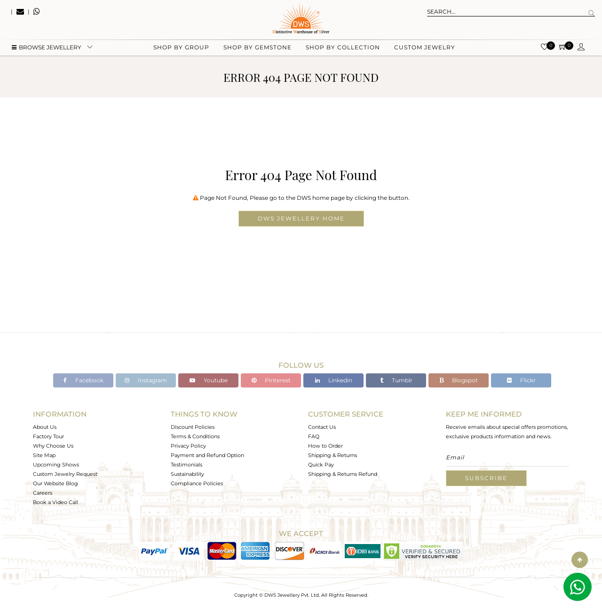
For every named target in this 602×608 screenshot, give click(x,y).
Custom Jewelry (424, 47)
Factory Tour (48, 436)
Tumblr (396, 380)
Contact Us (322, 427)
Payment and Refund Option (207, 455)
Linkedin (333, 380)
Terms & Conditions (195, 436)
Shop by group (181, 47)
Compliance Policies (197, 483)
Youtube (209, 380)
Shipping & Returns (332, 455)
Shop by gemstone (257, 47)
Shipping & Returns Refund (342, 474)
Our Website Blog (55, 483)
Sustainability (187, 474)
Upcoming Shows (56, 464)
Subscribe (486, 478)
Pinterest (271, 380)
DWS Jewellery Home (301, 218)
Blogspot (458, 380)
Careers (42, 493)
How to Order (325, 445)
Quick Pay (321, 464)
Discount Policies (192, 427)
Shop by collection (343, 47)
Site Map (44, 455)
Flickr (521, 380)
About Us (44, 427)
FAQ (313, 436)
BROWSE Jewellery (46, 47)
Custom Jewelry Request (65, 474)
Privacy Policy (188, 445)
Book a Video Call (55, 502)
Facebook (83, 380)
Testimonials (186, 464)
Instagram (146, 380)
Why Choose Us (53, 445)
